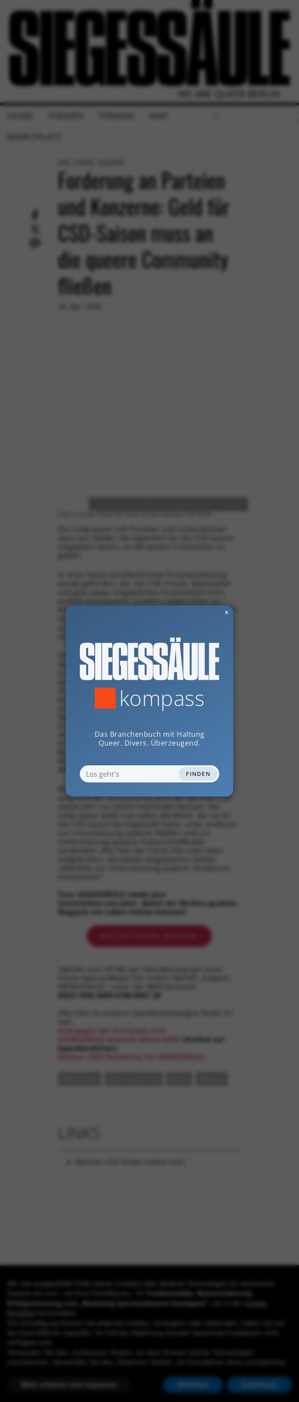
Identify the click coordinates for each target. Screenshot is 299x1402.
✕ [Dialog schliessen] (205, 612)
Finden (198, 774)
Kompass (162, 698)
